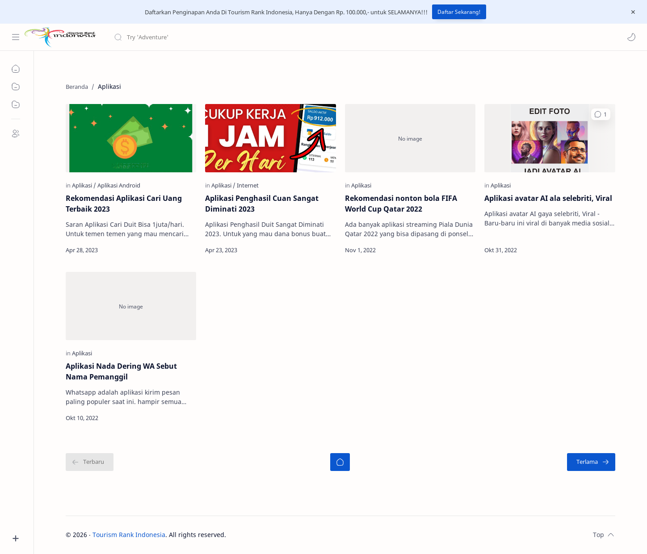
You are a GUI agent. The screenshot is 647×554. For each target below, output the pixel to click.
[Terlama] (591, 462)
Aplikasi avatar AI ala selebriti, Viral (548, 198)
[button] (631, 37)
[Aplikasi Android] (118, 185)
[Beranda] (340, 462)
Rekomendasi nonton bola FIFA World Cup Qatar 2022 (401, 203)
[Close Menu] (633, 12)
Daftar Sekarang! (459, 12)
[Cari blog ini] (185, 37)
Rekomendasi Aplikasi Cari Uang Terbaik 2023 (124, 203)
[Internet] (248, 185)
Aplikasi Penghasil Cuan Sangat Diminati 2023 (262, 203)
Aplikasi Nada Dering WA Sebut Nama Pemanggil (121, 371)
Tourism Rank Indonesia (128, 534)
